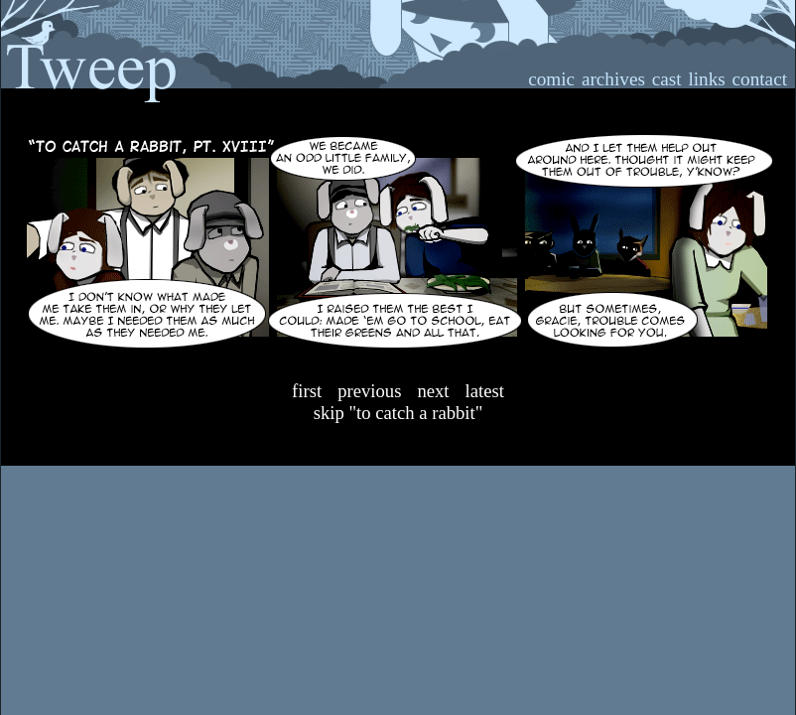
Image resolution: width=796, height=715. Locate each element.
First (307, 390)
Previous (369, 390)
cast (667, 79)
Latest (484, 390)
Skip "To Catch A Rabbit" (398, 412)
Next (433, 390)
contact (759, 79)
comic (551, 79)
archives (613, 79)
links (706, 79)
